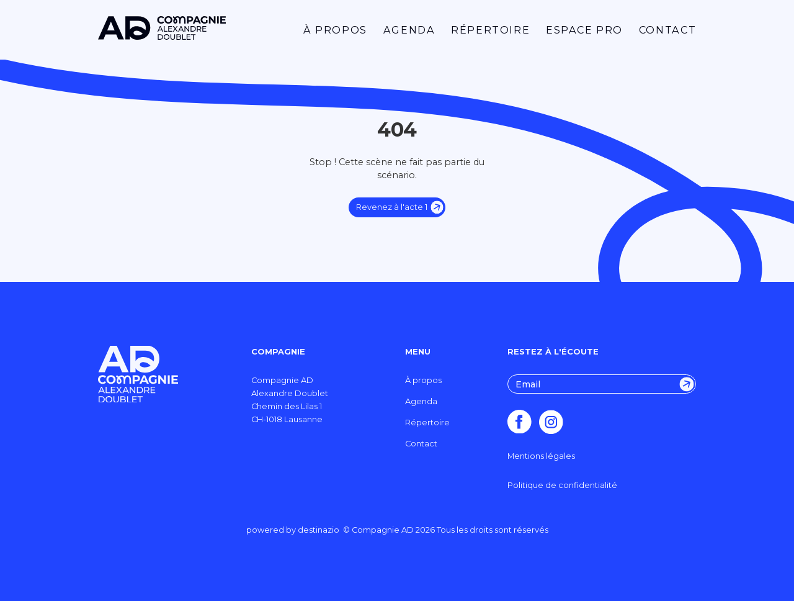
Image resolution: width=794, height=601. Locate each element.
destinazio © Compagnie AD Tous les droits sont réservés (423, 530)
